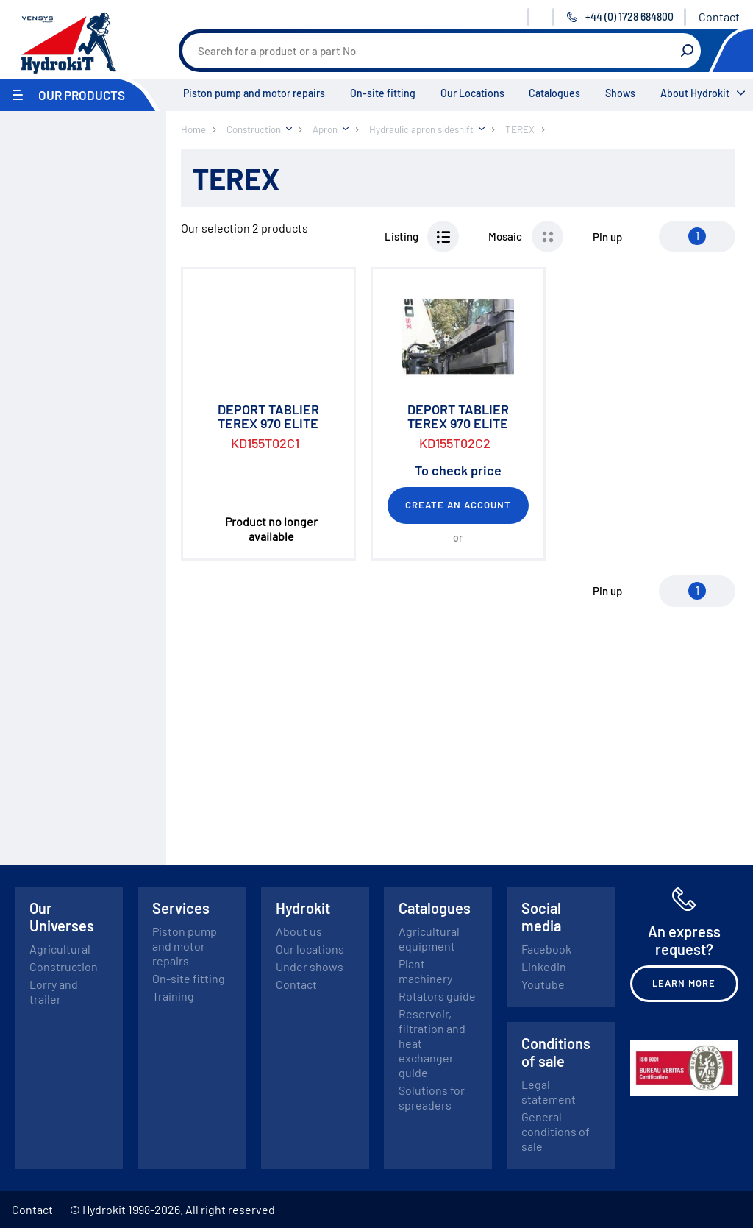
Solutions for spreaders (432, 1097)
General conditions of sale (555, 1131)
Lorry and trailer (53, 991)
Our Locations (472, 93)
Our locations (310, 949)
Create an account (458, 505)
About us (299, 931)
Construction (63, 966)
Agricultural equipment (429, 938)
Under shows (309, 966)
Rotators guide (437, 996)
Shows (620, 93)
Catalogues (554, 93)
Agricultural (59, 949)
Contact (719, 17)
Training (173, 996)
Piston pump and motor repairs (254, 93)
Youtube (543, 984)
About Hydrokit (694, 93)
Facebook (546, 949)
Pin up (607, 237)
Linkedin (543, 966)
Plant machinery (425, 971)
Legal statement (548, 1091)
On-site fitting (382, 93)
